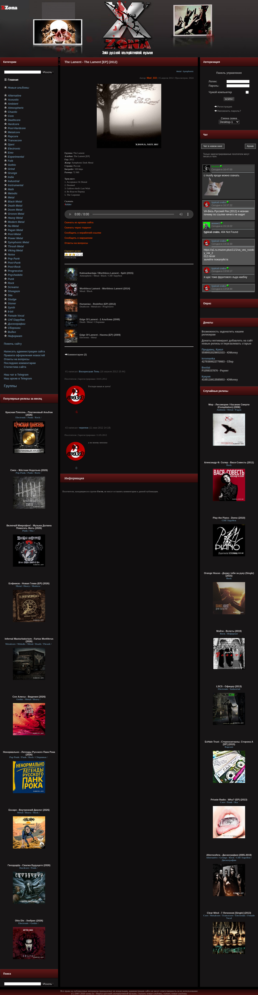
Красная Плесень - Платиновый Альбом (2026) (29, 413)
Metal (178, 71)
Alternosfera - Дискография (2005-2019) (229, 855)
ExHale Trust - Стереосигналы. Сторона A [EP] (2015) (229, 743)
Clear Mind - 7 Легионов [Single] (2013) (229, 913)
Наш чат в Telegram (16, 374)
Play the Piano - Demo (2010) (229, 517)
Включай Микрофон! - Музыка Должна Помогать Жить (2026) (29, 526)
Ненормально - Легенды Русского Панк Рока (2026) (29, 753)
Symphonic (188, 71)
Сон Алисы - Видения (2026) (29, 696)
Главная (13, 79)
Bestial (206, 367)
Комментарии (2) (75, 354)
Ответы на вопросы (16, 359)
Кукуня (206, 376)
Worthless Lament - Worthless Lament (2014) (105, 288)
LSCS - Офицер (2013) (229, 686)
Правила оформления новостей (24, 355)
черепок (83, 427)
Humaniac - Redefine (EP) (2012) (98, 304)
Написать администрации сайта (24, 351)
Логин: (213, 81)
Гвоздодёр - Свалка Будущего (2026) (29, 865)
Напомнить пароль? (229, 111)
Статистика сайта (15, 366)
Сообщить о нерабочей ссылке (82, 232)
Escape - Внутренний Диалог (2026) (29, 810)
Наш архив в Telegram (18, 378)
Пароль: (214, 85)
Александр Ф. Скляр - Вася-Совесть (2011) (229, 462)
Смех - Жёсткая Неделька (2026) (29, 470)
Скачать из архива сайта (78, 222)
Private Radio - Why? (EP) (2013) (229, 799)
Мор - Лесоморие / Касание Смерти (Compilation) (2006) (228, 405)
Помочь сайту (13, 343)
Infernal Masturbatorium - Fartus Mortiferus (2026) (29, 640)
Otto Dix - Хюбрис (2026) (29, 920)
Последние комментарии (20, 363)
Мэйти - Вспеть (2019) (229, 631)
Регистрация (224, 106)
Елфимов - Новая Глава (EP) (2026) (29, 583)
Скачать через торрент (77, 227)
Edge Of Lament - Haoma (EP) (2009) (100, 335)
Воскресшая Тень (89, 371)
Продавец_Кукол (212, 349)
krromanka (208, 358)
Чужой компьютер (220, 92)
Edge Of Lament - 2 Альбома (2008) (100, 319)
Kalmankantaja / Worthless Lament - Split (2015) (106, 273)
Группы (10, 386)
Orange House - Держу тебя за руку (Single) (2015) (229, 574)
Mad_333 (152, 78)
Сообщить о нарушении (78, 238)
